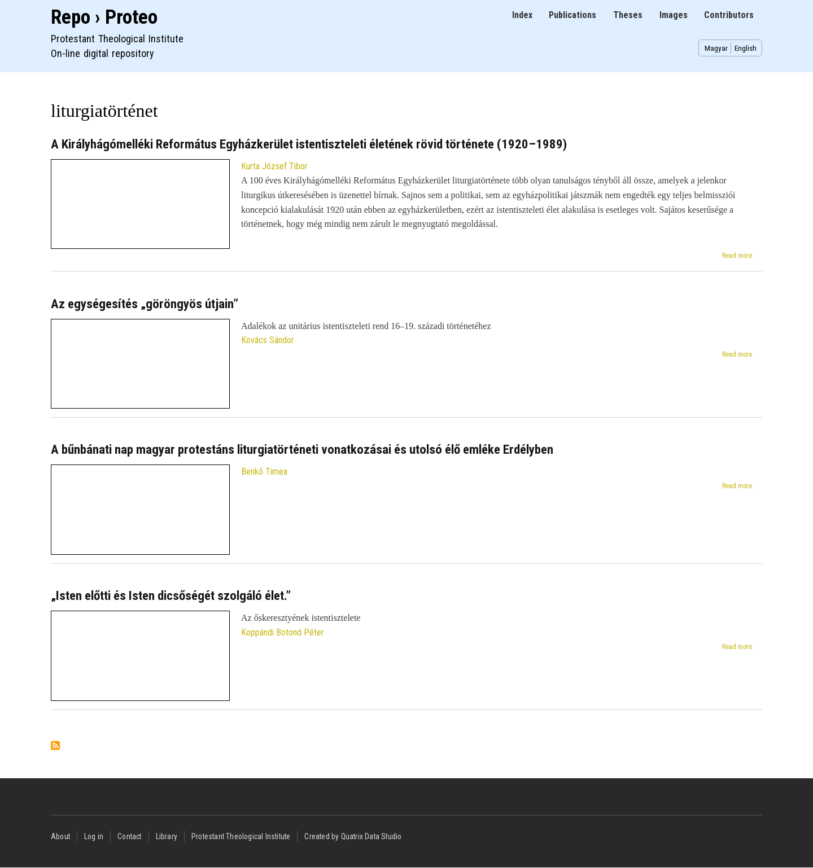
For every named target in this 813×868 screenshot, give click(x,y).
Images (673, 15)
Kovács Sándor (267, 340)
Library (166, 836)
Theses (627, 15)
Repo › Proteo (104, 17)
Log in (93, 836)
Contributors (729, 15)
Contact (129, 836)
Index (522, 15)
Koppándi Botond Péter (282, 632)
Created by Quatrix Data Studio (352, 836)
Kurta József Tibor (274, 166)
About (60, 836)
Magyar (716, 47)
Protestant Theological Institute (240, 836)
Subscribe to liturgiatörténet (55, 746)
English (746, 47)
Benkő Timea (264, 471)
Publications (572, 15)
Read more (737, 256)
